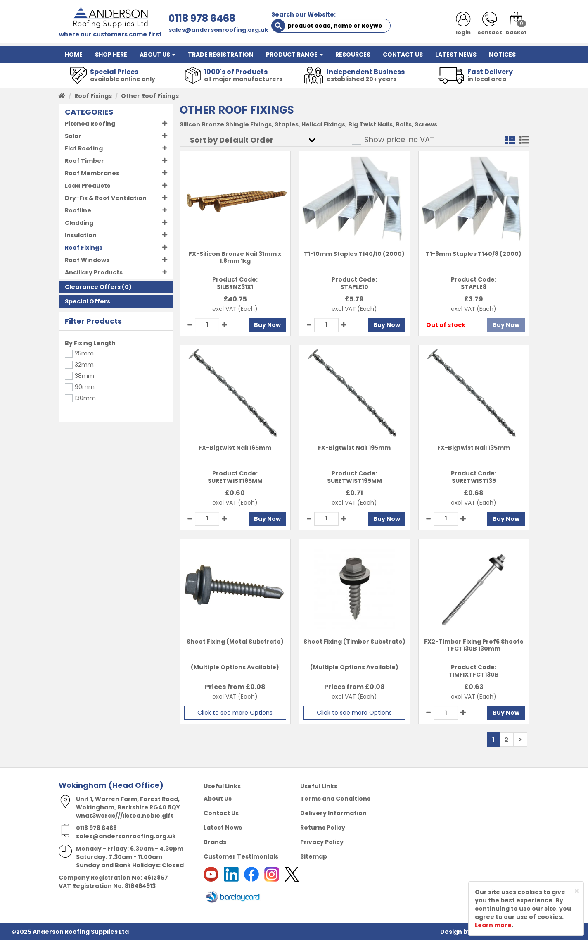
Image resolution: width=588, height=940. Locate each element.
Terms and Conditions (335, 798)
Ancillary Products (94, 272)
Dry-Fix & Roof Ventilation (106, 198)
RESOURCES (352, 54)
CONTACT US (403, 54)
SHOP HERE (111, 54)
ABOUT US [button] (157, 54)
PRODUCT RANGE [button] (294, 54)
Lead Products (87, 185)
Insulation (81, 235)
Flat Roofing (84, 148)
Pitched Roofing (90, 123)
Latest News (223, 827)
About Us (218, 798)
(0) (98, 287)
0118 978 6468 (201, 18)
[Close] (576, 891)
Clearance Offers (93, 287)
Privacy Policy (322, 842)
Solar (73, 136)
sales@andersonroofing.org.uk (218, 30)
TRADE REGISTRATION (221, 54)
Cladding (79, 223)
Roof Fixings (93, 96)
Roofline (78, 210)
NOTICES (502, 54)
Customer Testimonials (241, 856)
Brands (215, 842)
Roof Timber (84, 161)
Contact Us (221, 813)
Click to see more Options (235, 713)
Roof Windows (87, 260)
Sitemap (313, 856)
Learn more (493, 925)
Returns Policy (322, 827)
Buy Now (267, 325)
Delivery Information (333, 813)
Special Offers (87, 301)
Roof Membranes (92, 173)
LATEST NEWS (456, 54)
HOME (74, 54)
